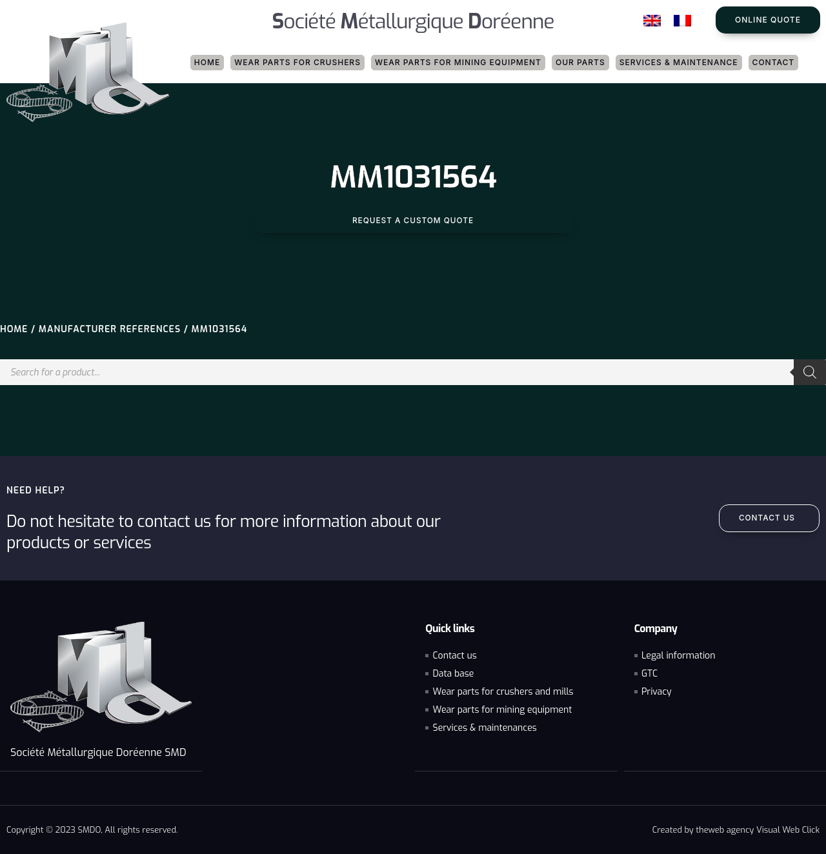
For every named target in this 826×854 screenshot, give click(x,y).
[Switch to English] (652, 21)
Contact (773, 62)
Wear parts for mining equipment (458, 62)
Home (207, 62)
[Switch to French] (682, 21)
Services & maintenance (679, 62)
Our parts (580, 62)
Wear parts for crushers (297, 62)
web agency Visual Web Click (764, 829)
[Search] (810, 372)
